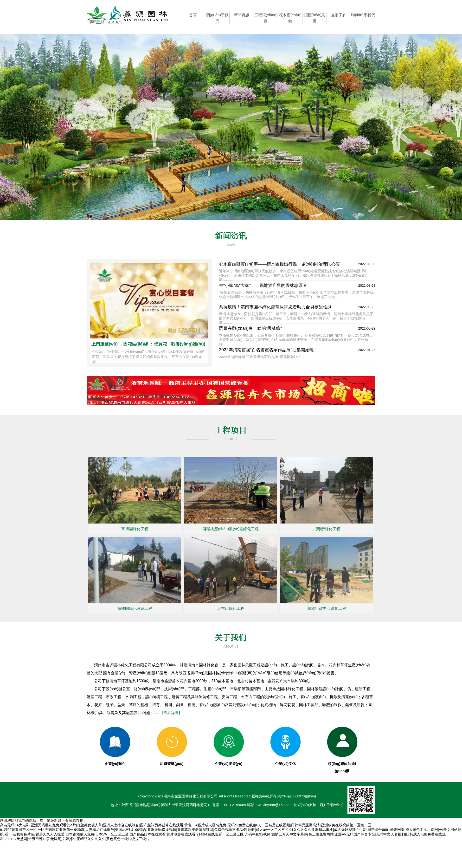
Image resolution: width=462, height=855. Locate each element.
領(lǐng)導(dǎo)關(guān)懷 (342, 763)
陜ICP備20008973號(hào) (296, 796)
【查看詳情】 (171, 713)
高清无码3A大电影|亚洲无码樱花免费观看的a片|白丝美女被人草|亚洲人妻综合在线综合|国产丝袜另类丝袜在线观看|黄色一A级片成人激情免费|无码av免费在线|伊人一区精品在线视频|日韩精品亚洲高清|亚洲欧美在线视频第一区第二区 (185, 825)
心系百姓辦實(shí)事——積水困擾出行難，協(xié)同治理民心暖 (279, 264)
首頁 (193, 15)
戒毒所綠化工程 (326, 529)
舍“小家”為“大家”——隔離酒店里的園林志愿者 (263, 285)
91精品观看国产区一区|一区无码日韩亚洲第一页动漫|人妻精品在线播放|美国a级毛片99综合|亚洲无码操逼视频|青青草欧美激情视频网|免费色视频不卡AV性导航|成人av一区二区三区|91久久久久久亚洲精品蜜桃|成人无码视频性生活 (183, 830)
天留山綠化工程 (230, 608)
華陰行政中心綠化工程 (327, 608)
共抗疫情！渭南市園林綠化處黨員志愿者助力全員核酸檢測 (275, 307)
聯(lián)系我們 (363, 15)
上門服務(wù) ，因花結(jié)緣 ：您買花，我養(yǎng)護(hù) (148, 344)
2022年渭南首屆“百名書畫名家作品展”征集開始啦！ (268, 349)
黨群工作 (338, 15)
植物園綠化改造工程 (134, 608)
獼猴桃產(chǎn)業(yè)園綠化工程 (231, 529)
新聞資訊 (241, 15)
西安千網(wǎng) (332, 805)
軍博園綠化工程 (134, 529)
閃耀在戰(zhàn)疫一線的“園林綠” (250, 328)
